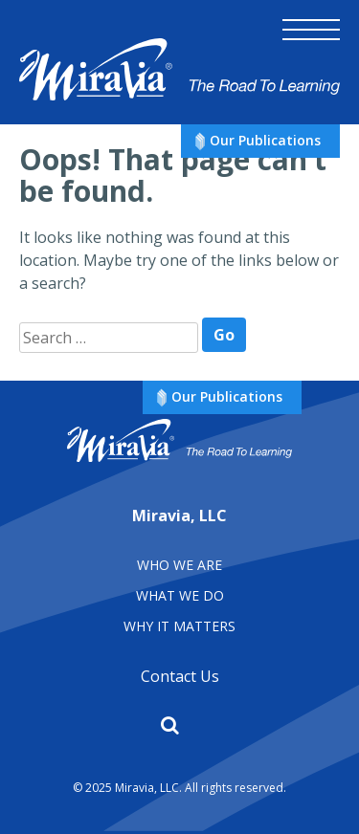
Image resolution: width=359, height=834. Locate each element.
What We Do (180, 595)
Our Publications (265, 140)
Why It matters (179, 626)
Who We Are (179, 565)
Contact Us (180, 676)
